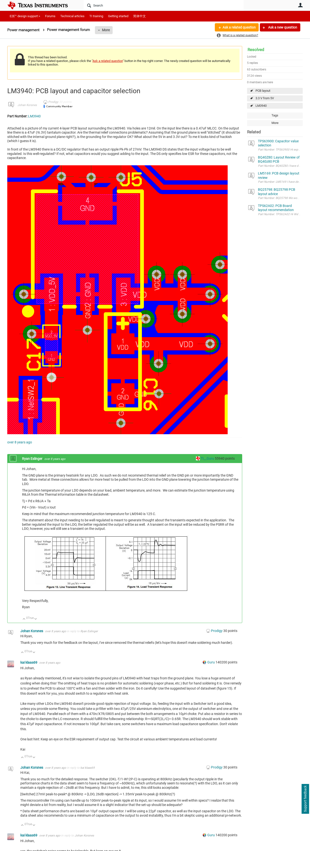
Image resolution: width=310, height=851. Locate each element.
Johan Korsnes (27, 105)
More (106, 30)
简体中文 (139, 16)
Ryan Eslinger (32, 459)
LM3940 (261, 105)
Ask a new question (282, 27)
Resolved (256, 49)
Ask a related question (239, 27)
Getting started (118, 16)
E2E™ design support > (25, 16)
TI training (96, 16)
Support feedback (305, 799)
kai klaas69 (29, 662)
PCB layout (263, 90)
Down (36, 619)
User (300, 5)
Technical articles (72, 16)
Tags (274, 115)
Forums (50, 16)
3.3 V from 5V (265, 98)
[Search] (164, 5)
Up (24, 619)
